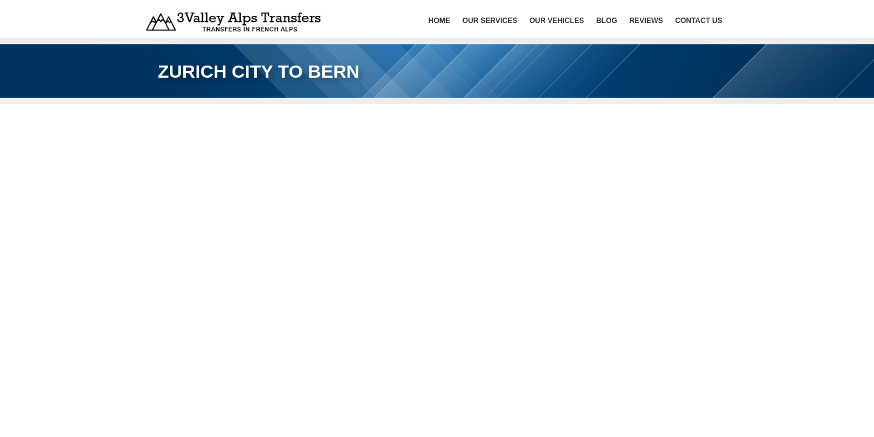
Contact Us (698, 20)
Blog (606, 20)
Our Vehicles (556, 20)
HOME (439, 20)
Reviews (646, 20)
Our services (489, 20)
